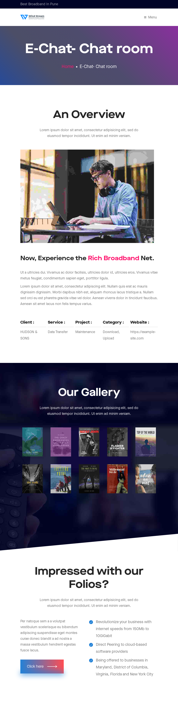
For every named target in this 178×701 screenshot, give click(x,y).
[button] (42, 666)
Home (68, 66)
